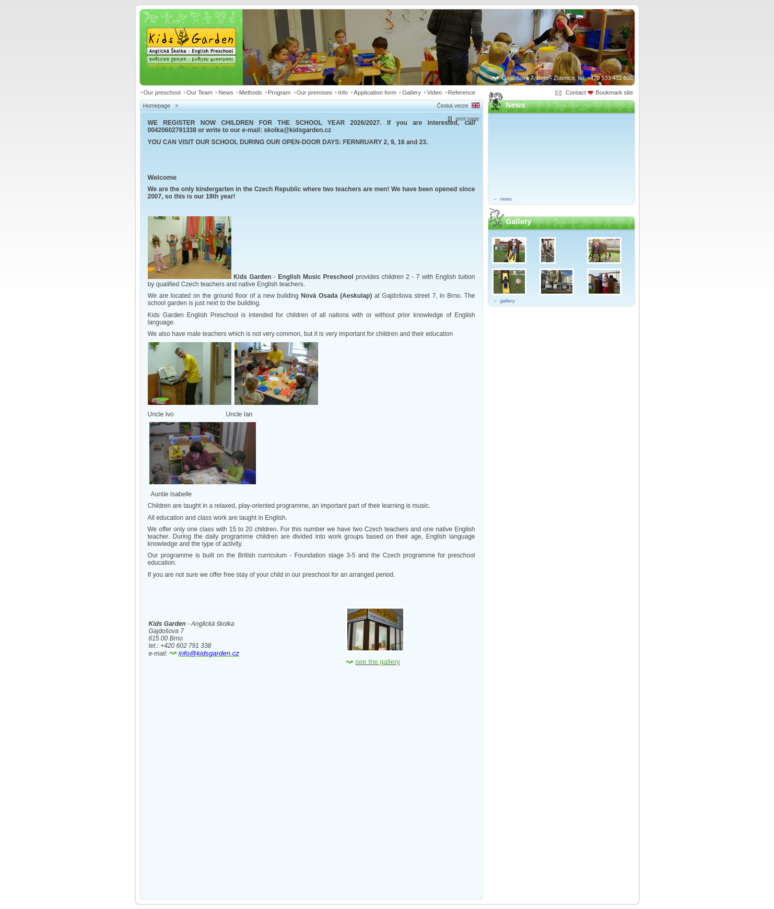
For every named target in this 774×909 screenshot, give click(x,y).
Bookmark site (615, 92)
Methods (250, 92)
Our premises (314, 92)
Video (434, 92)
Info (343, 92)
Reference (462, 92)
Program (279, 92)
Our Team (199, 92)
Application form (375, 92)
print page (467, 119)
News (225, 92)
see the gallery (377, 662)
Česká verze (452, 105)
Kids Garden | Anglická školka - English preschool (191, 34)
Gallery (411, 92)
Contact (576, 92)
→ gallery (503, 301)
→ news (502, 199)
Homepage (157, 105)
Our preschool (162, 92)
